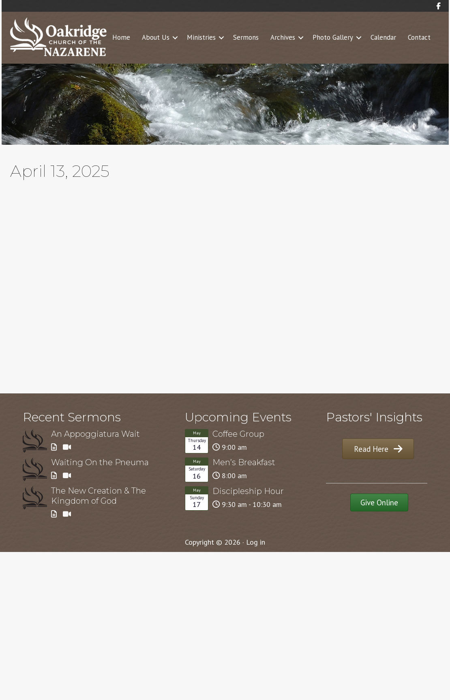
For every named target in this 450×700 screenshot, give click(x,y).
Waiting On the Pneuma (100, 462)
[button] (175, 37)
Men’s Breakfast (243, 462)
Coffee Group (238, 434)
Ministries (201, 37)
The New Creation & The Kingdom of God (98, 496)
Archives (282, 37)
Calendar (383, 37)
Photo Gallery (333, 37)
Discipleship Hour (248, 491)
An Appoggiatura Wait (95, 434)
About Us (155, 37)
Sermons (246, 37)
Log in (255, 542)
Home (121, 37)
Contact (419, 37)
